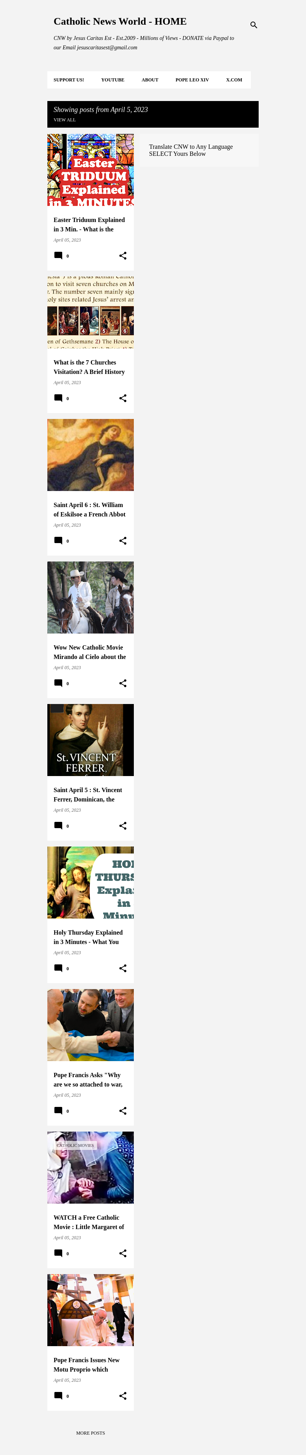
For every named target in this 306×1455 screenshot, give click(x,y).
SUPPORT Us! (69, 80)
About (150, 80)
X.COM (234, 80)
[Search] (254, 25)
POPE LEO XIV (192, 80)
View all (65, 120)
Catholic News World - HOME (120, 21)
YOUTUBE (112, 80)
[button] (123, 256)
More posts (90, 1433)
